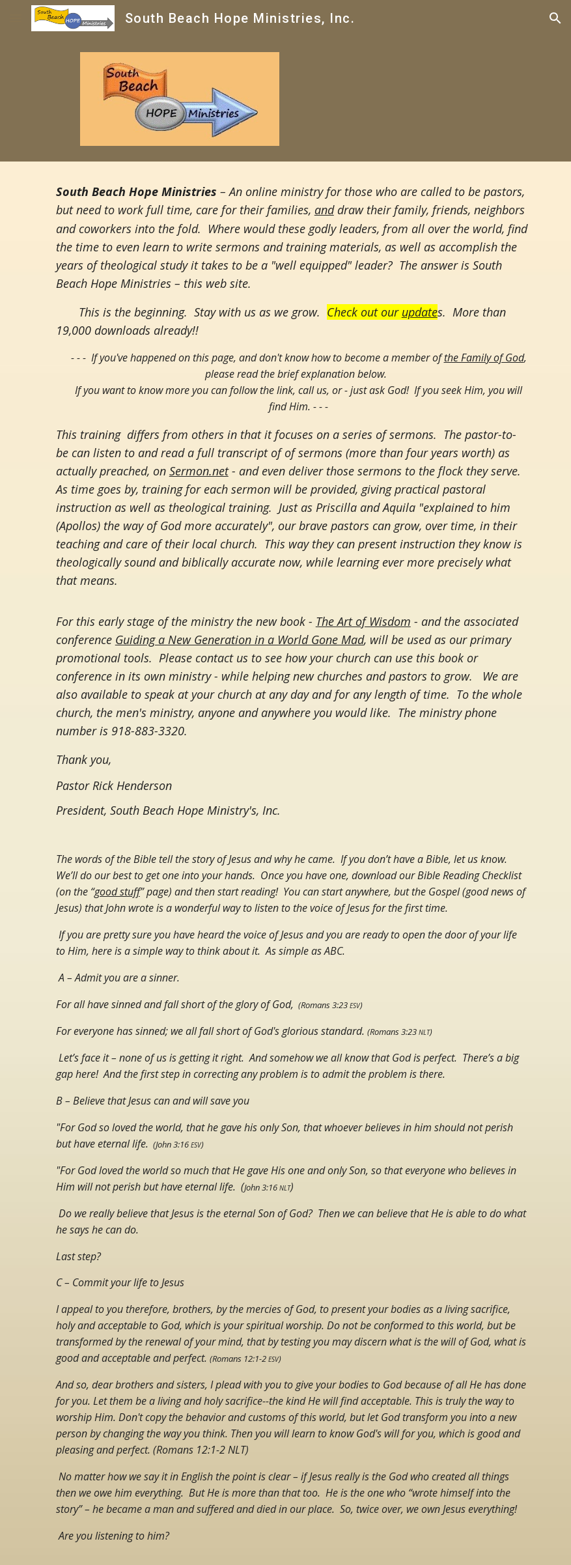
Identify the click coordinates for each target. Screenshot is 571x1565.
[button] (15, 18)
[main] (286, 863)
